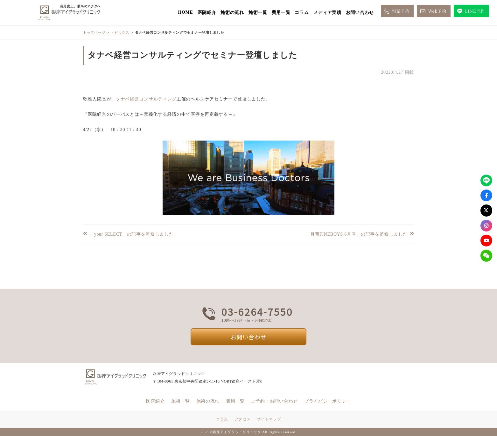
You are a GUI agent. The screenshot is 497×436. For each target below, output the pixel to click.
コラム (302, 12)
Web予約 (432, 11)
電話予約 (396, 11)
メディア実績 (327, 12)
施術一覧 (257, 12)
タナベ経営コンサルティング (146, 99)
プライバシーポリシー (327, 401)
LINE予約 (470, 11)
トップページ (94, 32)
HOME (185, 12)
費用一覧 (281, 12)
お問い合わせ (360, 12)
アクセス (242, 419)
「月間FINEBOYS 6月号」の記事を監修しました (356, 234)
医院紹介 (207, 12)
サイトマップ (269, 419)
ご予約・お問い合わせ (274, 401)
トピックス (120, 32)
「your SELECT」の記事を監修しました (131, 234)
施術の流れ (232, 12)
